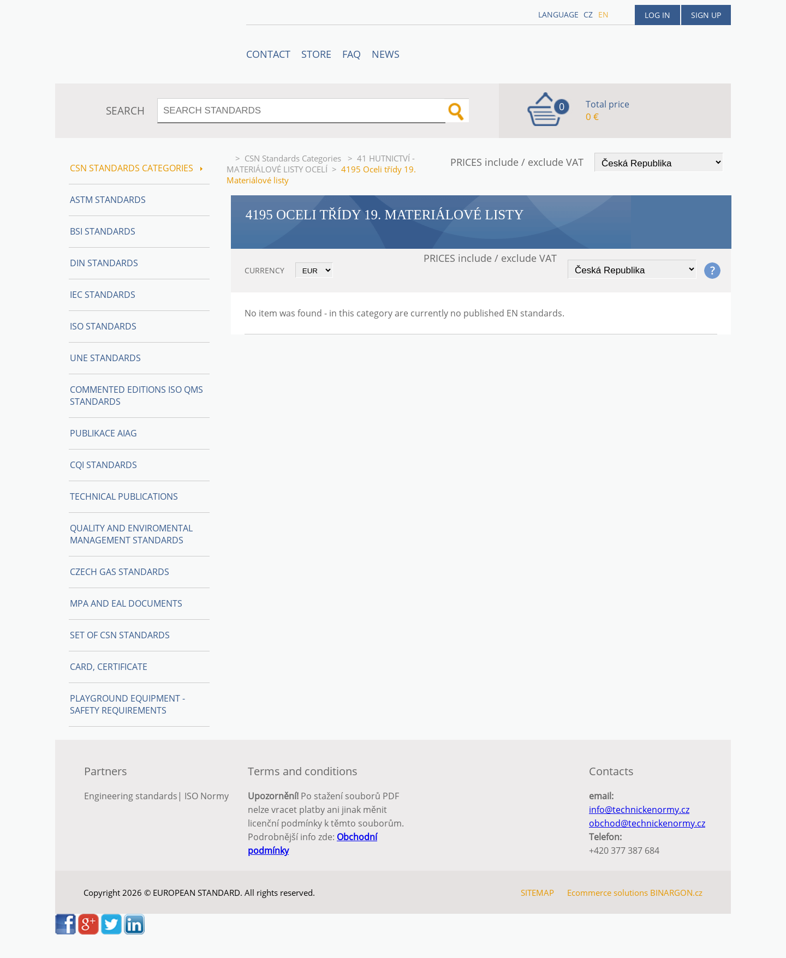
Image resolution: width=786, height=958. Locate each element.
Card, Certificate (108, 667)
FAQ (351, 54)
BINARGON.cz (676, 892)
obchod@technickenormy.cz (647, 823)
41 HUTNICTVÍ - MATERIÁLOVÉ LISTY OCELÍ (321, 164)
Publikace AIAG (103, 433)
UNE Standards (105, 358)
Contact (268, 54)
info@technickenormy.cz (639, 810)
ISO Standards (103, 326)
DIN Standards (104, 263)
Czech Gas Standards (119, 572)
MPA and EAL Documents (126, 603)
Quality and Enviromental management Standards (131, 534)
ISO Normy (206, 796)
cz (588, 14)
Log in (657, 15)
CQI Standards (103, 465)
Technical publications (124, 496)
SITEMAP (537, 892)
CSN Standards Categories (294, 158)
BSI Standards (102, 231)
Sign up (706, 15)
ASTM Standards (108, 200)
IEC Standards (102, 295)
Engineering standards (130, 796)
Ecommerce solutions (607, 892)
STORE (316, 54)
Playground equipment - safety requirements (127, 704)
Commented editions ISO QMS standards (136, 396)
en (603, 14)
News (386, 54)
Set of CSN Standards (120, 635)
